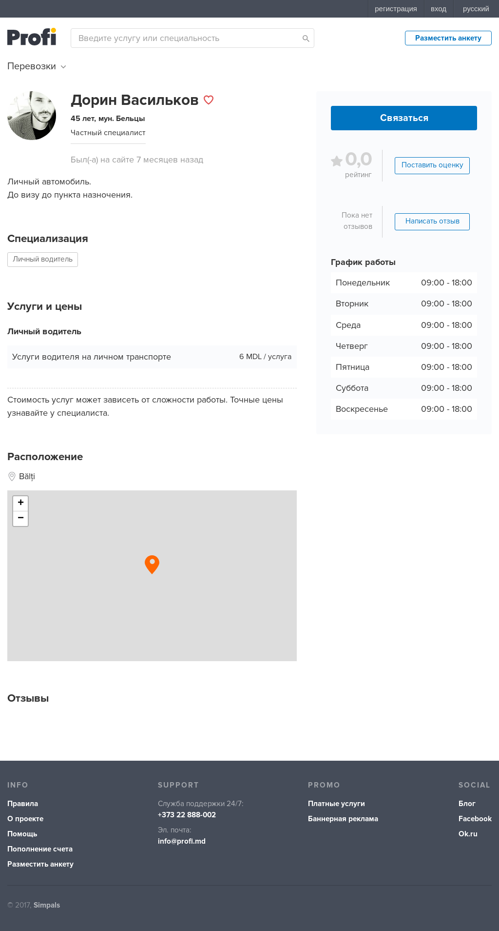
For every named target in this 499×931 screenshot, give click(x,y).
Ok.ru (468, 834)
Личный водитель (43, 259)
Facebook (475, 819)
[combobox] (192, 38)
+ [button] (21, 503)
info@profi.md (182, 841)
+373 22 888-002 (187, 815)
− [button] (21, 518)
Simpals (47, 905)
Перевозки (36, 66)
